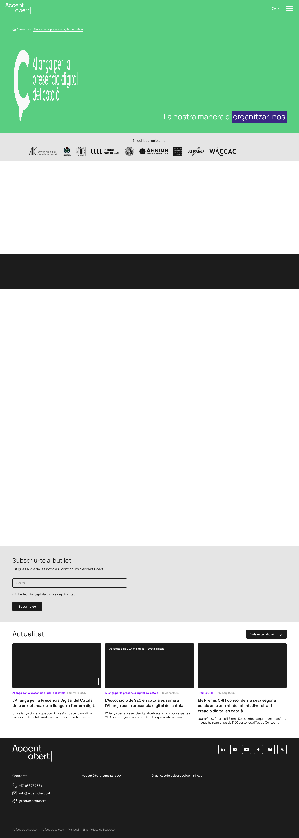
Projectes (25, 29)
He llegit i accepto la (46, 594)
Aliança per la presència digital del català (38, 693)
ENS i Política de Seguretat (99, 829)
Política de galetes (52, 829)
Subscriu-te (27, 606)
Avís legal (73, 829)
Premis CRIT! (206, 693)
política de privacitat (60, 594)
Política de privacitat (24, 829)
